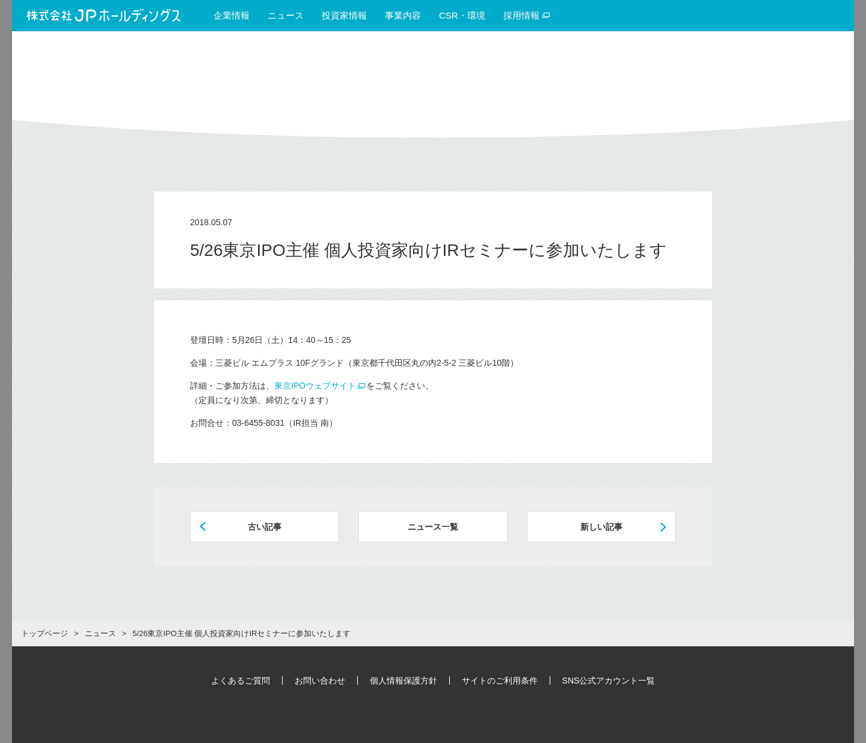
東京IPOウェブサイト (315, 385)
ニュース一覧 (433, 527)
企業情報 (231, 15)
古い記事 (264, 527)
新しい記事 (601, 527)
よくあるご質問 (240, 680)
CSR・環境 (462, 15)
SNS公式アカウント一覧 (609, 680)
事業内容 (403, 15)
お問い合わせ (320, 680)
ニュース (286, 15)
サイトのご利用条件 (500, 680)
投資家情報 (344, 15)
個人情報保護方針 (403, 680)
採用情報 (526, 15)
